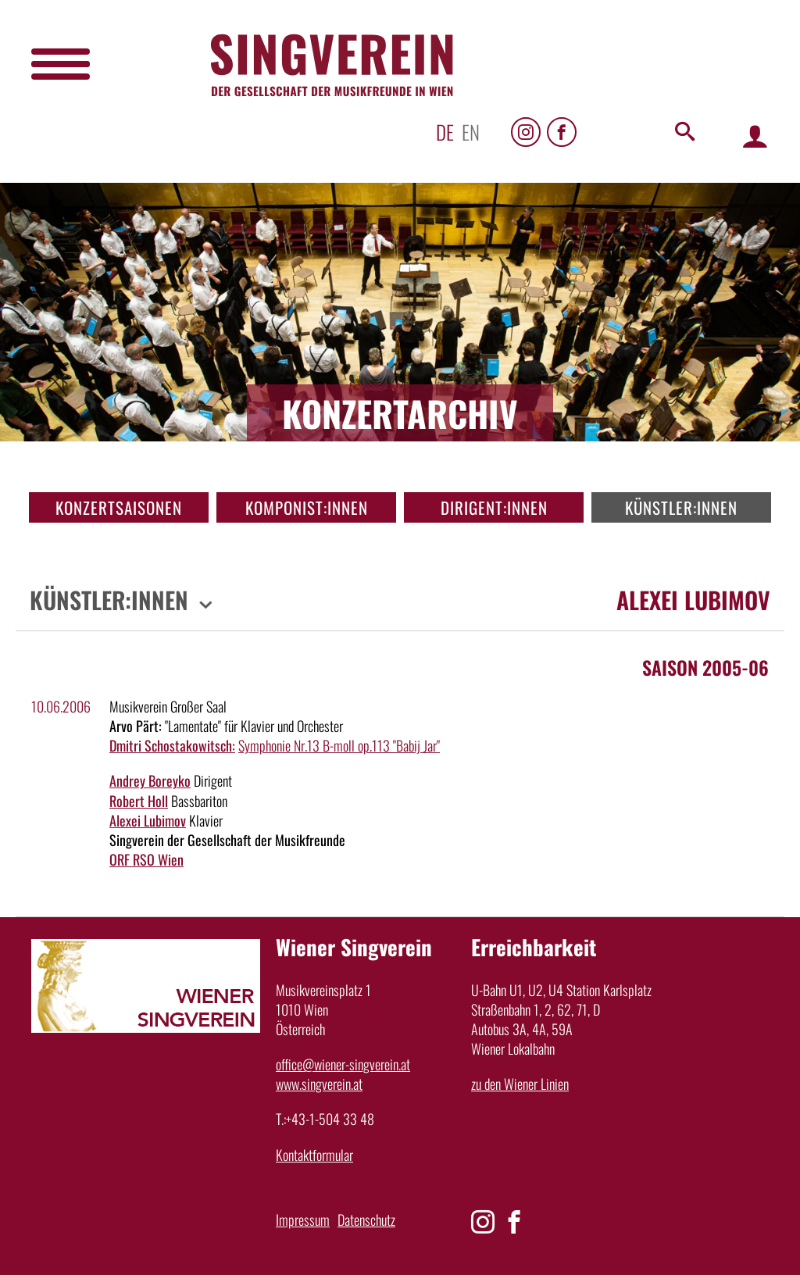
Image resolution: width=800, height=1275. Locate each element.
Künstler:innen (681, 507)
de (445, 131)
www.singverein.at (319, 1083)
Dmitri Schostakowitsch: (172, 745)
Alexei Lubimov (147, 820)
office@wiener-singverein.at (343, 1064)
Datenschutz (366, 1219)
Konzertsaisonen (118, 507)
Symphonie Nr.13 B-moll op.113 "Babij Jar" (339, 745)
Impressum (303, 1219)
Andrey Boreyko (150, 780)
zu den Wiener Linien (520, 1083)
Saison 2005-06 (705, 667)
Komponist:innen (306, 507)
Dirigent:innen (494, 507)
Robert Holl (138, 801)
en (471, 131)
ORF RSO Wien (146, 859)
